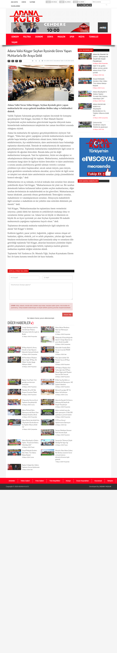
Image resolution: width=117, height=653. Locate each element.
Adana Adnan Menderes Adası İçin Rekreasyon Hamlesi (62, 329)
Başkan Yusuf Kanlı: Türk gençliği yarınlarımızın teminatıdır (29, 382)
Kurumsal (98, 481)
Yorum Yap (67, 314)
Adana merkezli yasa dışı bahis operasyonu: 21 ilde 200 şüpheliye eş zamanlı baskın (64, 412)
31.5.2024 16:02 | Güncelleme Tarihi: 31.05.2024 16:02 (58, 60)
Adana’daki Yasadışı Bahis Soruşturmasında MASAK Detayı (62, 350)
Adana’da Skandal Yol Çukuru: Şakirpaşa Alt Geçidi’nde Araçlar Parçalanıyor (64, 402)
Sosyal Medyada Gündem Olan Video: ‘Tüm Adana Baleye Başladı (29, 452)
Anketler (12, 481)
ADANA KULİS (23, 486)
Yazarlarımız (15, 6)
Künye (24, 2)
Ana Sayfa (14, 2)
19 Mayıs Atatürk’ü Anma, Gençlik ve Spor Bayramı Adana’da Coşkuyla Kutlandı (30, 350)
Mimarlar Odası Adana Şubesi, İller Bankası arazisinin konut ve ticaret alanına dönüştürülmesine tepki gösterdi (64, 454)
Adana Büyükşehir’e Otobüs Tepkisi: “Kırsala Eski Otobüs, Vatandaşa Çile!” (30, 442)
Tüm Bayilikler (54, 481)
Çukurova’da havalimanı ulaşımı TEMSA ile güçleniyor (100, 121)
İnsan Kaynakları (82, 481)
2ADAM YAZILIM (105, 486)
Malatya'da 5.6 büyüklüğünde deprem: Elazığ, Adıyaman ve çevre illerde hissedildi (63, 340)
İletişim (32, 2)
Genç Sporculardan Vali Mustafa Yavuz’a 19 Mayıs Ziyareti (62, 360)
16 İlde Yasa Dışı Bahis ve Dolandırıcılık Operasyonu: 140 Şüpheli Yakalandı (64, 382)
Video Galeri (25, 481)
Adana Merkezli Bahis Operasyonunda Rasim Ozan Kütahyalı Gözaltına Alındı (30, 412)
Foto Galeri (39, 481)
